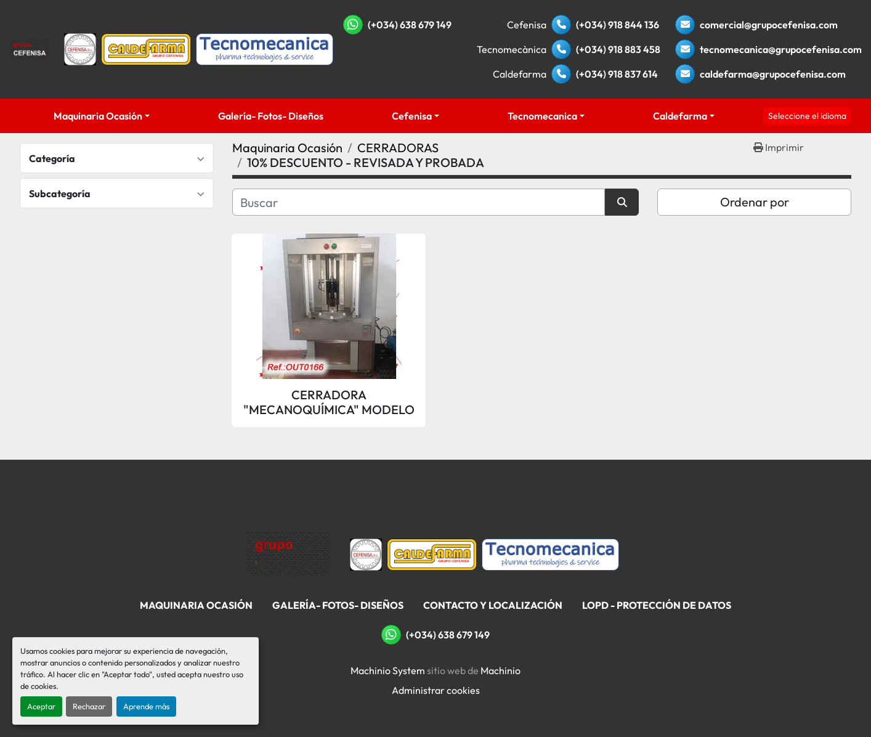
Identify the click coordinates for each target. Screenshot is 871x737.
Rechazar (89, 706)
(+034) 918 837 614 (617, 74)
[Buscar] (418, 202)
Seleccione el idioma (807, 115)
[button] (102, 116)
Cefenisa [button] (412, 116)
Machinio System (387, 670)
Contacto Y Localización (492, 605)
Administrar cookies (436, 690)
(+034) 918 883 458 (618, 49)
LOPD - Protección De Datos (656, 605)
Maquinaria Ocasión (98, 116)
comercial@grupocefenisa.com (769, 24)
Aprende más (146, 706)
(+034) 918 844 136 (617, 24)
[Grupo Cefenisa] (288, 553)
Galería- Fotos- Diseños (270, 116)
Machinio (500, 670)
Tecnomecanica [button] (542, 116)
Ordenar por (754, 202)
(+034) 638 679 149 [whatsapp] (410, 24)
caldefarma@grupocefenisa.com (773, 74)
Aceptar (41, 706)
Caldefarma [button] (680, 116)
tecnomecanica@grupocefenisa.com (781, 49)
